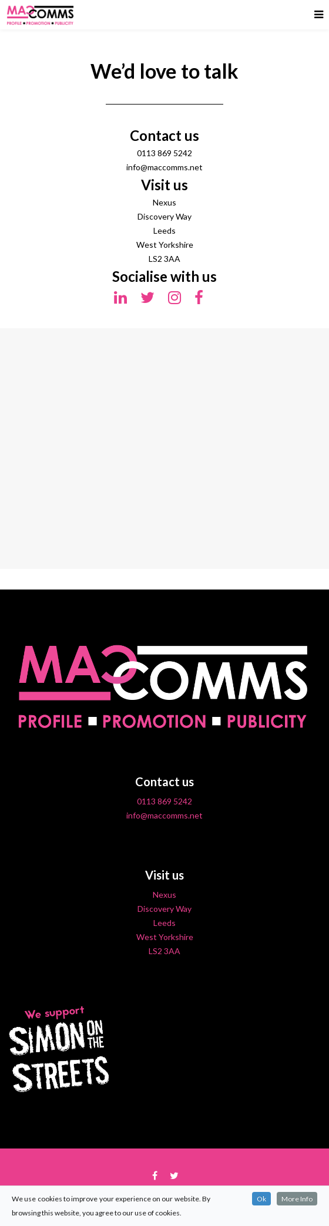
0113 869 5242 (164, 801)
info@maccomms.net (164, 815)
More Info (297, 1198)
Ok (261, 1198)
